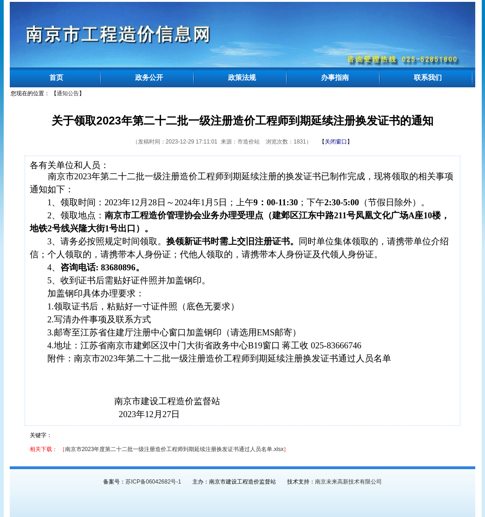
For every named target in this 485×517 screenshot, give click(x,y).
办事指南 (335, 77)
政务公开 (149, 77)
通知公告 (68, 93)
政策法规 (242, 77)
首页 (56, 77)
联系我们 (428, 77)
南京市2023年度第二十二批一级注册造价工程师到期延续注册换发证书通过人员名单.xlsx (174, 449)
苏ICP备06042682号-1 (153, 481)
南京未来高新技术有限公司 (348, 481)
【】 (336, 141)
